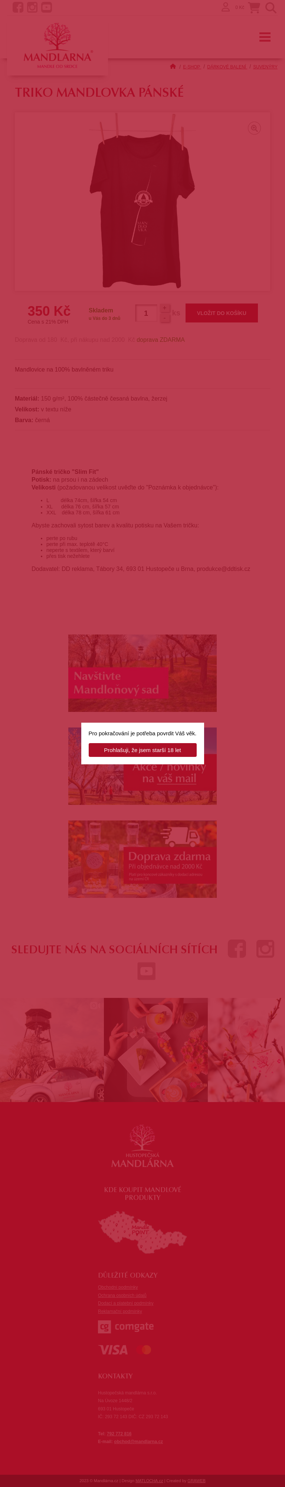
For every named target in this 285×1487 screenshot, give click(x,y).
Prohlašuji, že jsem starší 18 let (142, 750)
